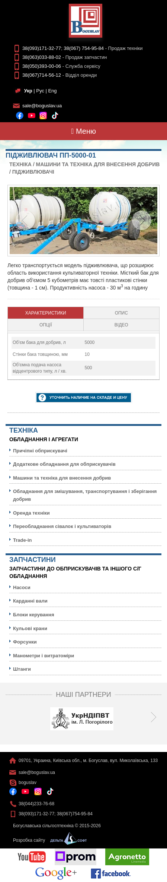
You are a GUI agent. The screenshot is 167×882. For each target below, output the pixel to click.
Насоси (21, 587)
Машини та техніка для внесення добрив (98, 164)
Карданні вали (30, 601)
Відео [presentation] (121, 325)
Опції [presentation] (45, 325)
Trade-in (22, 540)
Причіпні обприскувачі (40, 450)
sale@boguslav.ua (42, 105)
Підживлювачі (33, 172)
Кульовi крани (30, 628)
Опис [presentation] (121, 313)
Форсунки (25, 642)
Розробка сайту (48, 840)
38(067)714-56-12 (41, 75)
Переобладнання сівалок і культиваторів (62, 526)
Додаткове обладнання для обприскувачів (64, 464)
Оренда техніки (31, 513)
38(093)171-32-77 (41, 48)
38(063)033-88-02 (41, 57)
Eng (52, 91)
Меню (83, 131)
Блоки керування (33, 614)
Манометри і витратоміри (43, 655)
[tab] (46, 313)
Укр (28, 91)
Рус (40, 91)
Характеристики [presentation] (45, 313)
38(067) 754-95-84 (84, 48)
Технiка (20, 164)
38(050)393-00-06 (41, 66)
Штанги (22, 669)
